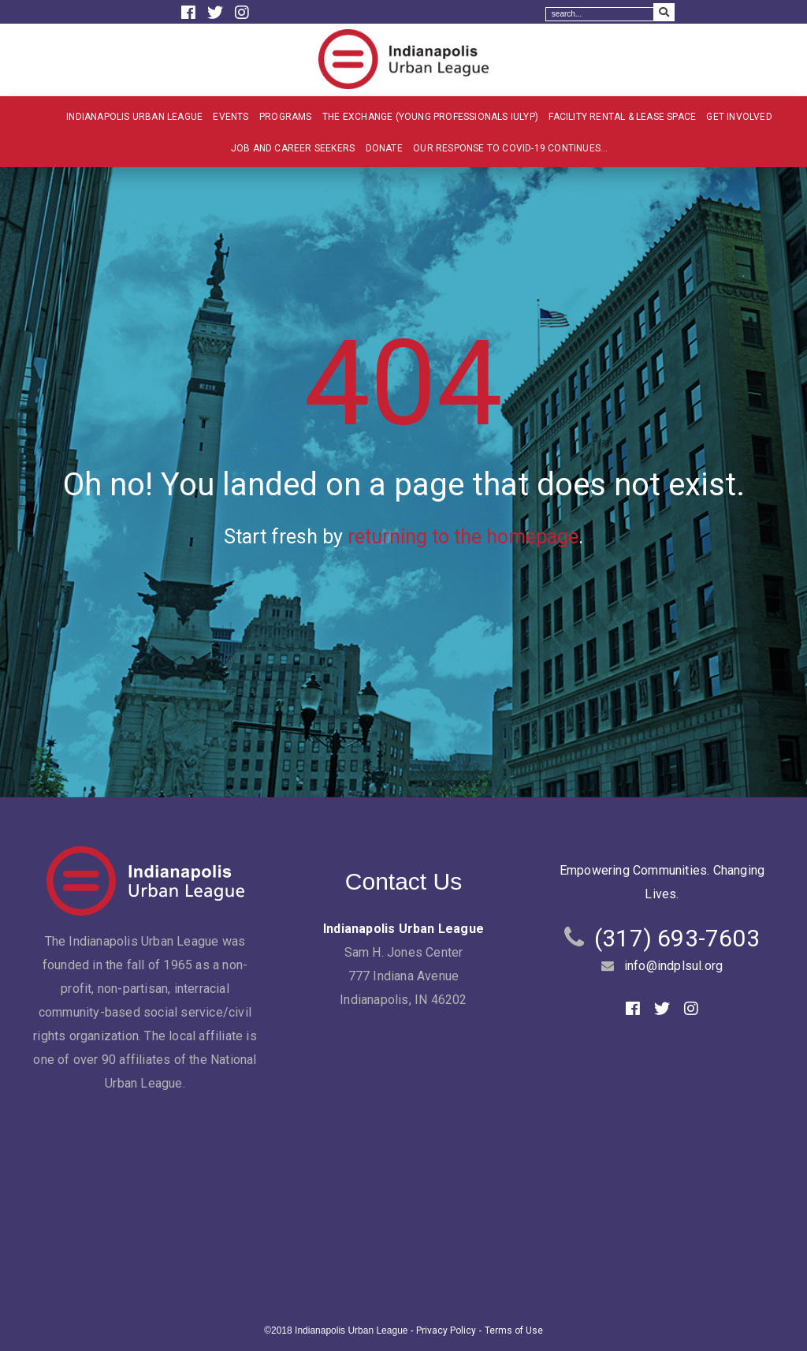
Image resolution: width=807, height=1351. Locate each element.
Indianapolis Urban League (134, 116)
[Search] (599, 14)
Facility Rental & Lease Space (622, 116)
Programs (285, 116)
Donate (384, 148)
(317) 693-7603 (677, 938)
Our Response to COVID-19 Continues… (510, 148)
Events (230, 116)
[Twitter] (217, 12)
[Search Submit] (664, 12)
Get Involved (739, 116)
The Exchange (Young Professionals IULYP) (430, 116)
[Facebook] (190, 12)
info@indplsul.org (673, 965)
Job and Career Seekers (293, 148)
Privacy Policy (446, 1330)
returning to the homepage (463, 536)
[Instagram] (242, 12)
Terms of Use (514, 1330)
